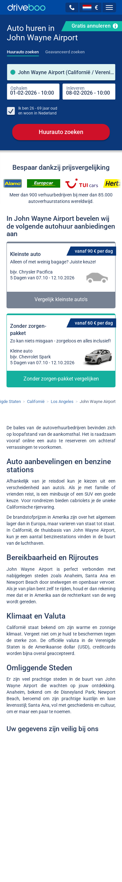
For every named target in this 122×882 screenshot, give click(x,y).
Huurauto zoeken (61, 132)
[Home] (26, 7)
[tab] (23, 50)
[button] (71, 7)
